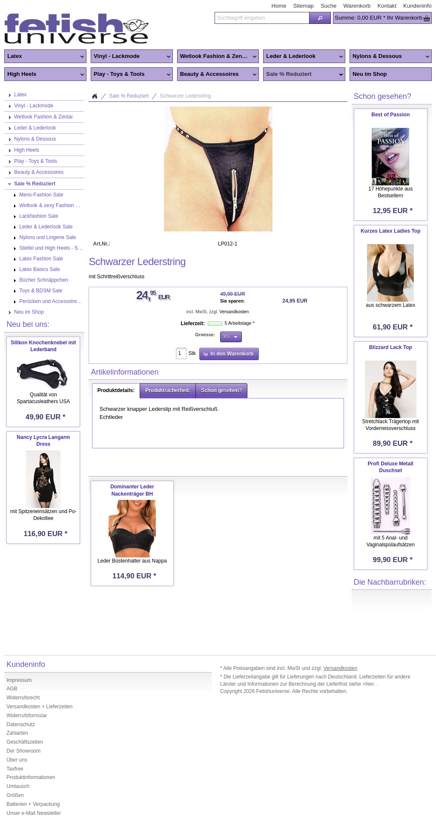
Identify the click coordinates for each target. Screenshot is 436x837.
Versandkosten (234, 311)
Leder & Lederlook (303, 57)
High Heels (44, 74)
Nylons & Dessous (390, 57)
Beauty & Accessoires (217, 74)
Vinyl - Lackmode (131, 57)
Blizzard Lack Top (390, 347)
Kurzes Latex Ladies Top (390, 231)
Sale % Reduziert (303, 74)
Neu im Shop (370, 74)
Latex (44, 57)
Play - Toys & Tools (131, 74)
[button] (320, 18)
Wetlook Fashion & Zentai (217, 57)
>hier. (369, 684)
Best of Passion (390, 115)
